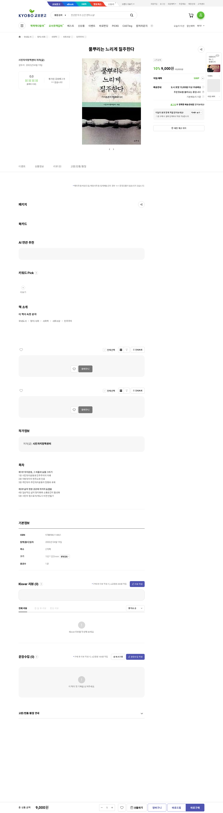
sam (83, 3)
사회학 (54, 37)
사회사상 (66, 37)
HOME (20, 36)
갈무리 (22, 65)
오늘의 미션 (179, 26)
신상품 (81, 25)
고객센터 (201, 4)
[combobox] (59, 15)
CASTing (127, 25)
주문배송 (182, 4)
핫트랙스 (98, 4)
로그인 (162, 4)
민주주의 (80, 37)
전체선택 (111, 350)
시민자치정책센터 (27, 60)
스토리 (111, 4)
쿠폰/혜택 (211, 97)
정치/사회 (41, 37)
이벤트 (91, 25)
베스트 (70, 25)
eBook (70, 4)
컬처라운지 (141, 25)
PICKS (115, 25)
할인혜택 (191, 26)
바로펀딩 (103, 25)
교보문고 (56, 4)
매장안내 (191, 4)
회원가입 (154, 4)
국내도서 (27, 37)
